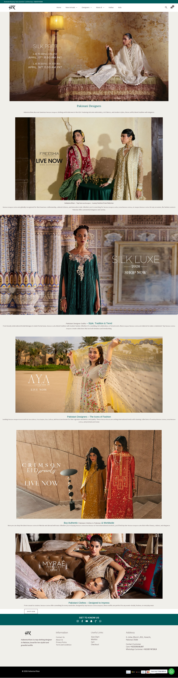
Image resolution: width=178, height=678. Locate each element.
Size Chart (95, 637)
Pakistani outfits (51, 326)
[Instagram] (78, 621)
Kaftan (109, 7)
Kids (117, 7)
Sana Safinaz (37, 419)
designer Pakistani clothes (152, 207)
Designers (87, 7)
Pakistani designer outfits (115, 207)
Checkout (95, 644)
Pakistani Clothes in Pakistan (89, 523)
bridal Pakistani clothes (132, 207)
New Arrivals (73, 7)
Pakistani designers (51, 112)
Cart (92, 642)
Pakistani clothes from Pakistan (84, 525)
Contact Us (60, 637)
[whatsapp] (100, 621)
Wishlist (94, 639)
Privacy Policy (61, 642)
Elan (53, 419)
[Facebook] (82, 621)
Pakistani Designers (89, 106)
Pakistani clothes (29, 525)
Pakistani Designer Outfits (76, 323)
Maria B (100, 7)
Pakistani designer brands (18, 419)
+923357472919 (38, 1)
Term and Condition (63, 645)
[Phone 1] (96, 621)
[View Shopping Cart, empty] (171, 7)
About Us (59, 640)
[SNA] (91, 621)
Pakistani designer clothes (12, 207)
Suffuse (58, 419)
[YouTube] (87, 621)
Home (61, 7)
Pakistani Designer (85, 203)
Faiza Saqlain (46, 419)
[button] (78, 7)
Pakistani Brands (115, 419)
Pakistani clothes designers (96, 605)
